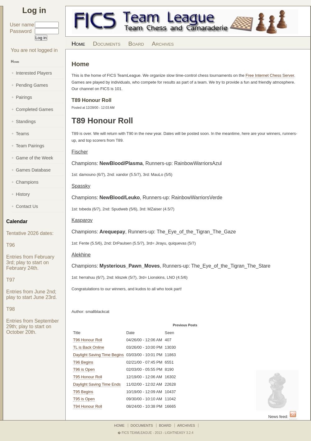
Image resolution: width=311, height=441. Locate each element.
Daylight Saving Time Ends (97, 384)
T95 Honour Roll (87, 376)
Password (20, 31)
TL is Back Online (88, 347)
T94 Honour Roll (87, 406)
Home (78, 43)
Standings (26, 121)
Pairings (24, 97)
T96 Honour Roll (87, 340)
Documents (106, 43)
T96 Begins (83, 362)
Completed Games (34, 109)
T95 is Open (84, 399)
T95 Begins (83, 391)
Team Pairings (30, 145)
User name (22, 24)
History (23, 194)
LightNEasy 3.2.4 (179, 432)
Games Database (33, 170)
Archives (163, 43)
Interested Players (34, 73)
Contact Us (27, 206)
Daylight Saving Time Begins (98, 354)
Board (136, 43)
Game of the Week (34, 157)
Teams (22, 133)
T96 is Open (84, 369)
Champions (27, 182)
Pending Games (32, 85)
